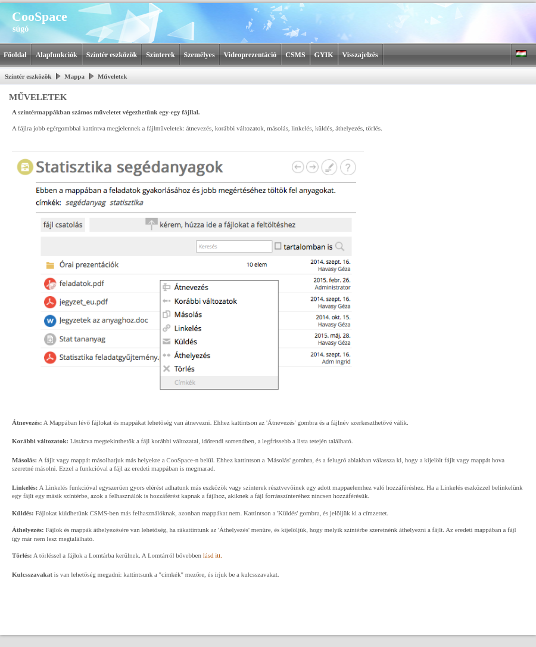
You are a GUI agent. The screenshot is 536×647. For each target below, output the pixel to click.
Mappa (74, 76)
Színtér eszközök (111, 55)
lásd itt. (212, 555)
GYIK (324, 55)
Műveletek (112, 76)
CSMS (295, 55)
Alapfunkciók (56, 55)
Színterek (160, 55)
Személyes (199, 55)
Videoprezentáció (250, 55)
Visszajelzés (360, 55)
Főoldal (15, 55)
